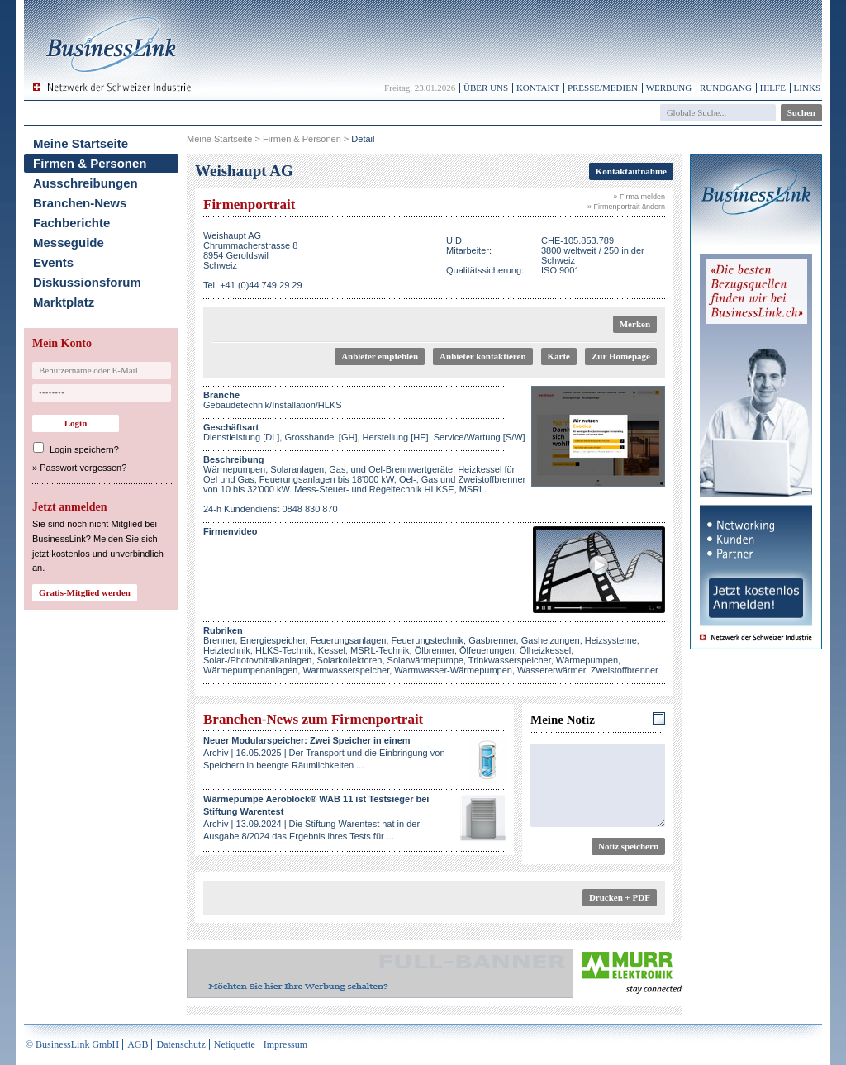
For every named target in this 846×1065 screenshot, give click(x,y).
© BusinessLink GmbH (72, 1044)
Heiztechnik (226, 650)
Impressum (285, 1044)
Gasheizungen (550, 640)
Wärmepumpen (587, 660)
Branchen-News (79, 203)
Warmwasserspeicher (345, 670)
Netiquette (234, 1044)
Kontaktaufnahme (631, 171)
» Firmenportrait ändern (626, 206)
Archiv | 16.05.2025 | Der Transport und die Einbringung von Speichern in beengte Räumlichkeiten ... (324, 752)
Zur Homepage (621, 356)
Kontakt (537, 88)
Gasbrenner (492, 640)
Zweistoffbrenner (624, 670)
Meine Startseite (80, 143)
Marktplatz (63, 302)
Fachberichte (71, 223)
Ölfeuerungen (487, 650)
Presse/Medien (603, 88)
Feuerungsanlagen (349, 640)
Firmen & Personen (90, 163)
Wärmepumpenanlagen (250, 670)
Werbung (669, 88)
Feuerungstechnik (427, 640)
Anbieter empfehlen (379, 356)
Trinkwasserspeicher (509, 660)
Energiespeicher (273, 640)
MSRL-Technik (380, 650)
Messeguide (68, 242)
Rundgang (726, 88)
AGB (137, 1044)
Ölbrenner (434, 650)
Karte (559, 356)
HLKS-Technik (284, 650)
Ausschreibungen (85, 183)
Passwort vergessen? (83, 468)
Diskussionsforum (87, 282)
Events (53, 262)
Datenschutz (180, 1044)
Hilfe (773, 88)
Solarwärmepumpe (425, 660)
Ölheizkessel (545, 650)
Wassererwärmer (551, 670)
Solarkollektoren (350, 660)
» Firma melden (639, 197)
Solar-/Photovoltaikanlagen (257, 660)
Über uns (485, 88)
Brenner (219, 640)
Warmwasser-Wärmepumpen (453, 670)
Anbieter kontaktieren (482, 356)
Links (807, 88)
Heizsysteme (611, 640)
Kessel (331, 650)
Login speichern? (84, 449)
